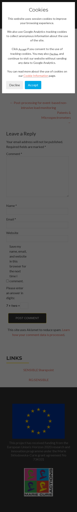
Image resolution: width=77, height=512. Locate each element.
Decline (14, 85)
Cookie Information (35, 75)
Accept (33, 85)
